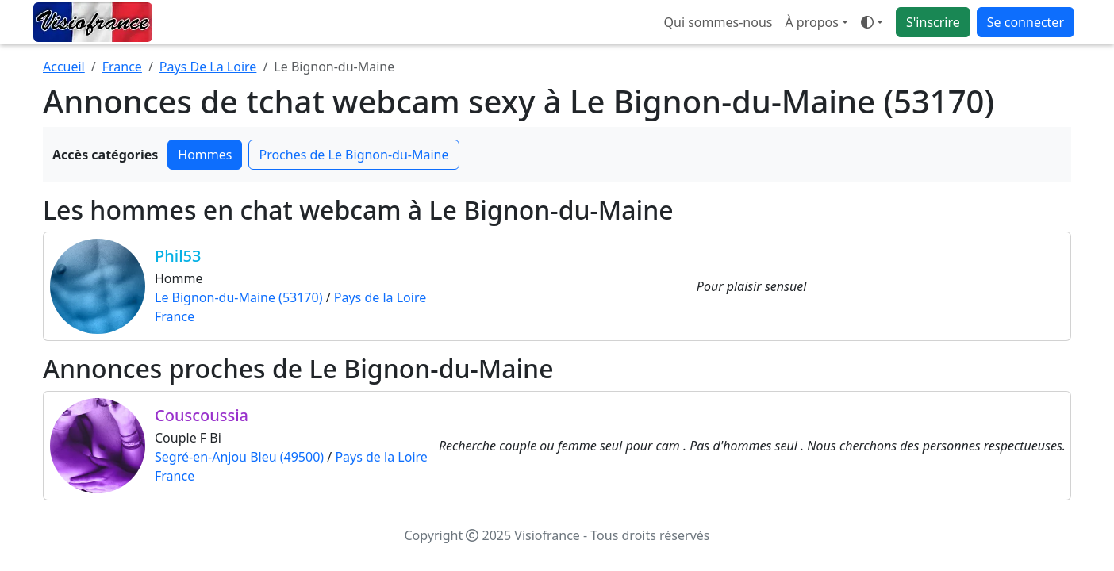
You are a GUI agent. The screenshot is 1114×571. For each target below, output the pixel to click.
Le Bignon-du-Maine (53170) (238, 297)
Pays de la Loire (380, 297)
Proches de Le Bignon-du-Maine (353, 154)
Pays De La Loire (208, 66)
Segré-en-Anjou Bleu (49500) (239, 457)
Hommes (205, 154)
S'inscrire (933, 22)
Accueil (64, 66)
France (122, 66)
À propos (811, 22)
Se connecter (1025, 22)
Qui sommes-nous (718, 22)
